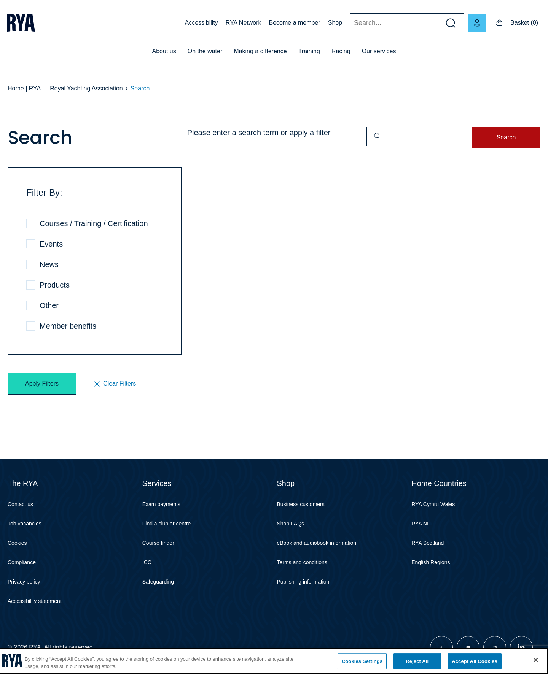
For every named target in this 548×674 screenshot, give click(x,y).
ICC (146, 562)
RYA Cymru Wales (433, 504)
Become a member (294, 22)
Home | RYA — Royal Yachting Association (65, 88)
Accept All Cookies (474, 661)
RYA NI (420, 524)
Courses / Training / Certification (94, 223)
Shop (335, 22)
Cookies (17, 543)
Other (49, 305)
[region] (274, 661)
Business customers (301, 504)
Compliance (22, 562)
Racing (340, 51)
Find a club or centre (166, 524)
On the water (205, 51)
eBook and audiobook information (317, 543)
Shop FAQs (290, 524)
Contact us (20, 504)
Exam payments (161, 504)
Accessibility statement (35, 601)
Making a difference (260, 51)
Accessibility (201, 22)
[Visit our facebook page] (441, 647)
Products (55, 285)
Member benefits (68, 326)
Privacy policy (24, 582)
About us (164, 51)
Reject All (417, 661)
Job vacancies (24, 524)
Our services (379, 51)
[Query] (417, 136)
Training (309, 51)
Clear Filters (114, 384)
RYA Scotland (427, 543)
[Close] (535, 660)
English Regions (430, 562)
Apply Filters (42, 383)
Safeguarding (158, 582)
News (49, 264)
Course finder (158, 543)
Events (51, 244)
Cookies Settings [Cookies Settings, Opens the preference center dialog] (362, 661)
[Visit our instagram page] (494, 647)
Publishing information (303, 582)
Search (506, 137)
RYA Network (243, 22)
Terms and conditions (302, 562)
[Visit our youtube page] (468, 647)
